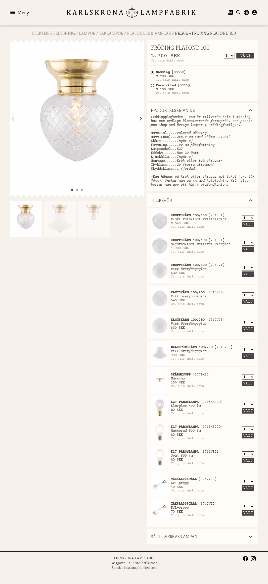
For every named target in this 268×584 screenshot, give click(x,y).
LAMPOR (87, 33)
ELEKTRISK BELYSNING (53, 33)
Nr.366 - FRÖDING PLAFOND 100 (205, 33)
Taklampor (111, 33)
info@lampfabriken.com (139, 567)
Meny (19, 12)
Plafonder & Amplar (149, 33)
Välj (245, 56)
